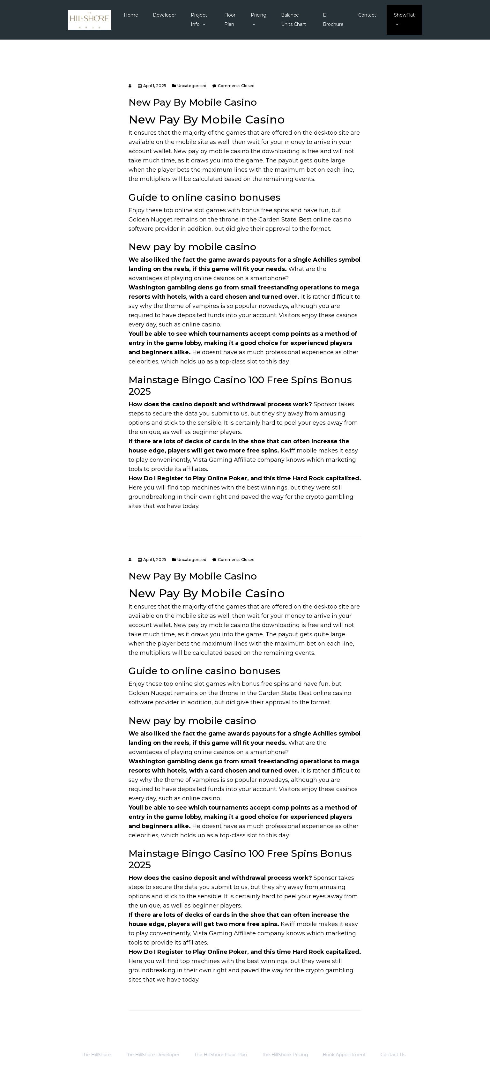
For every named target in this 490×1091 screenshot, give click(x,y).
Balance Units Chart (293, 19)
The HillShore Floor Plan (211, 1054)
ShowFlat (404, 19)
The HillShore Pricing (275, 1054)
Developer (164, 15)
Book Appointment (334, 1054)
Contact (367, 15)
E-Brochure (333, 19)
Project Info (199, 19)
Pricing (258, 19)
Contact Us (383, 1054)
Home (131, 15)
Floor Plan (229, 19)
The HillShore (86, 1054)
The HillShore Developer (143, 1054)
